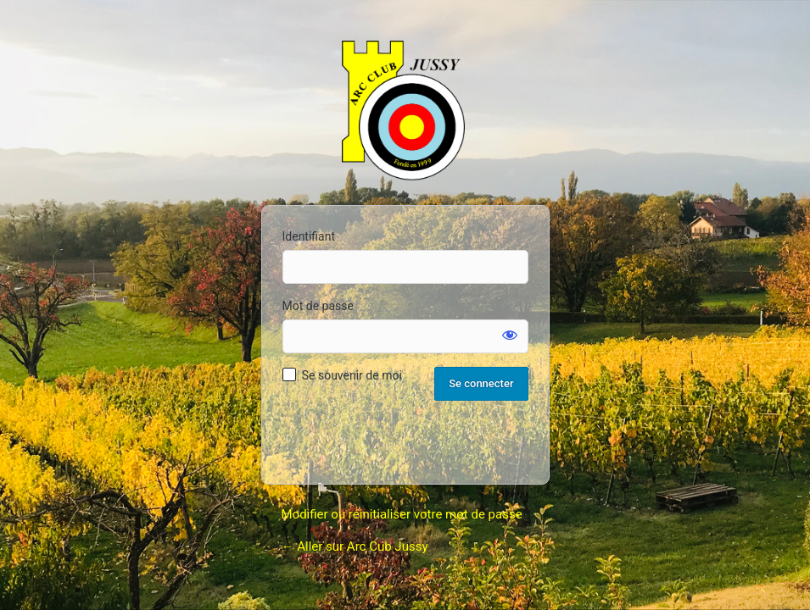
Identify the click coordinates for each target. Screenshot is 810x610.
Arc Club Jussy (405, 113)
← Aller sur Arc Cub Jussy (355, 546)
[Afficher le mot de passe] (509, 335)
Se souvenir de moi (352, 375)
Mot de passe (318, 306)
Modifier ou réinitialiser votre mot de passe (402, 514)
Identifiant (309, 236)
